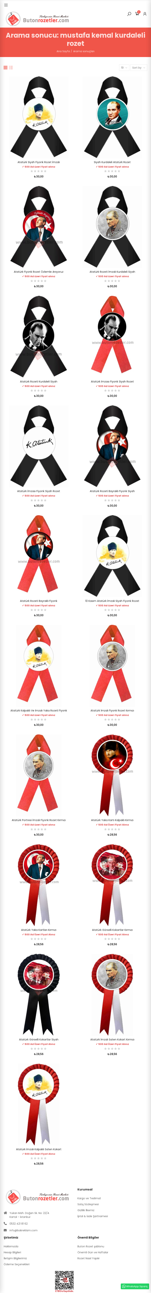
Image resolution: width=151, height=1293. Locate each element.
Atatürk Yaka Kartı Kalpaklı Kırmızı (112, 820)
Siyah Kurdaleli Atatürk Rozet (112, 162)
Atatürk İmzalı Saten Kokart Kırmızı (112, 1039)
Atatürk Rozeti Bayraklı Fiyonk (38, 601)
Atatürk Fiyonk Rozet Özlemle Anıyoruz (38, 272)
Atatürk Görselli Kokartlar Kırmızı (112, 930)
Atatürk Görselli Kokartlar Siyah (38, 1039)
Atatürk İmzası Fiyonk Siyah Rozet (112, 381)
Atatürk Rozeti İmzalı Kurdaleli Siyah (112, 272)
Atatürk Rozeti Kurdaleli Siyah (38, 381)
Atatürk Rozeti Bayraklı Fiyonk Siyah (112, 491)
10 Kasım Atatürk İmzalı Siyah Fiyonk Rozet (112, 601)
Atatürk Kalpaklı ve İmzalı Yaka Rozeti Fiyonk (38, 710)
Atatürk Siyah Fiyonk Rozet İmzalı (39, 162)
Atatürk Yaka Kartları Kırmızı (38, 930)
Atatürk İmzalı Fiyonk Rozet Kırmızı (112, 710)
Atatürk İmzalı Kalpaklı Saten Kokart (38, 1149)
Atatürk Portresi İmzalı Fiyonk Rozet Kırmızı (39, 820)
